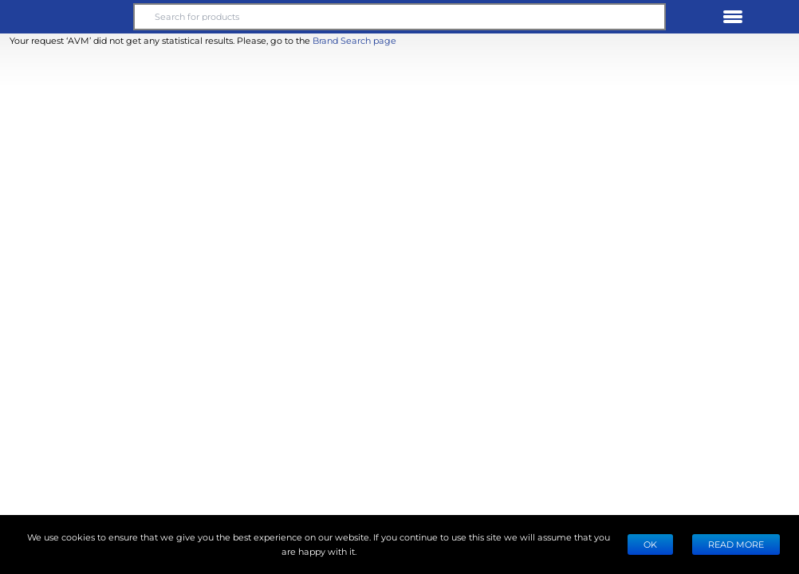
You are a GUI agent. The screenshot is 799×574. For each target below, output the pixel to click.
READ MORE (736, 544)
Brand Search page (354, 40)
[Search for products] (399, 17)
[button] (67, 16)
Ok (650, 544)
